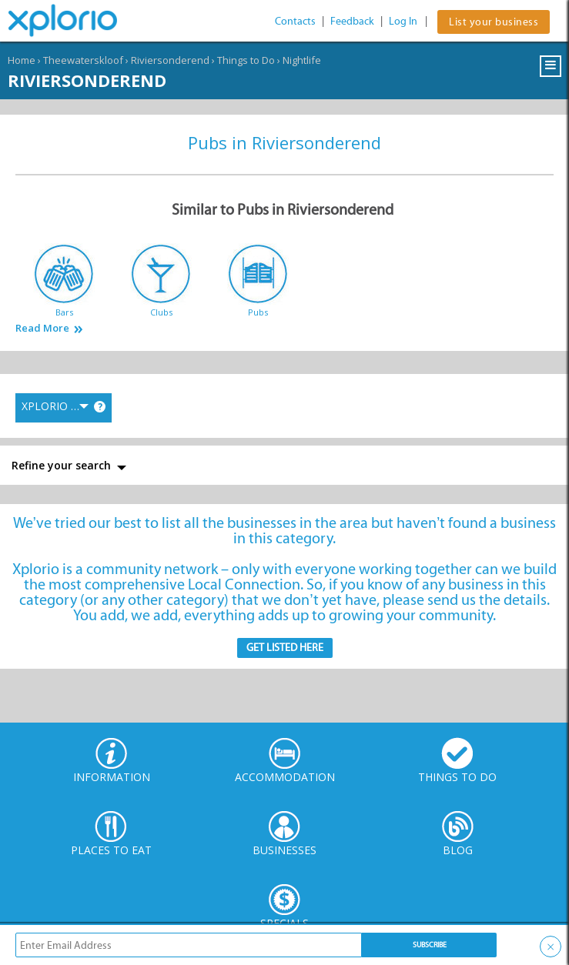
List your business (493, 21)
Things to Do (246, 60)
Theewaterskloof (83, 60)
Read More (42, 328)
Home (21, 60)
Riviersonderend (170, 60)
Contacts (295, 21)
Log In (403, 21)
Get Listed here (284, 647)
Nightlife (302, 60)
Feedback (352, 21)
